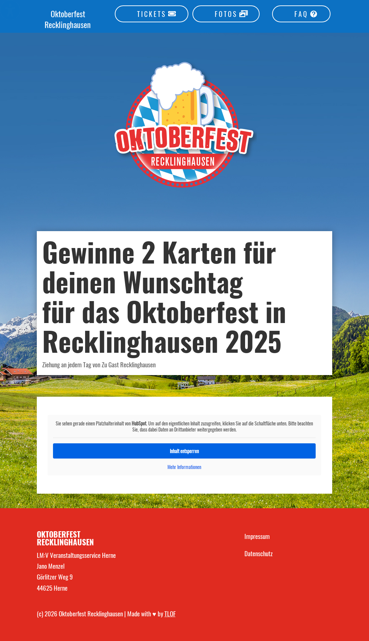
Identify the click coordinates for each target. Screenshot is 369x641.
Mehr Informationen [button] (184, 467)
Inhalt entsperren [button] (184, 450)
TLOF (170, 613)
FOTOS (226, 14)
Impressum (257, 536)
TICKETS (151, 14)
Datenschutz (258, 553)
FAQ (301, 14)
